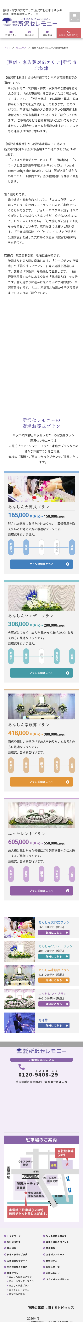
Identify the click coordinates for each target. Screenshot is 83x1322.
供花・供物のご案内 (17, 1254)
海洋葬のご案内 (17, 1294)
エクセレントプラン (19, 1289)
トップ (7, 47)
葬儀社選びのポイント (57, 1242)
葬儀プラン (11, 34)
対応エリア (21, 47)
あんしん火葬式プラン (20, 1276)
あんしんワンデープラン (21, 1281)
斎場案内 (48, 34)
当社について (14, 1242)
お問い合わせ (53, 1273)
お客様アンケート (55, 1254)
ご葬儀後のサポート (17, 1260)
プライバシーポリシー (57, 1279)
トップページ (14, 1235)
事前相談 (29, 34)
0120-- (38, 1071)
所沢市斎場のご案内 (17, 1266)
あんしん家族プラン (19, 1285)
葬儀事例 (50, 1248)
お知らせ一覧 (53, 1266)
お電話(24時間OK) (69, 34)
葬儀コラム (51, 1260)
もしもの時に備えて (56, 1235)
